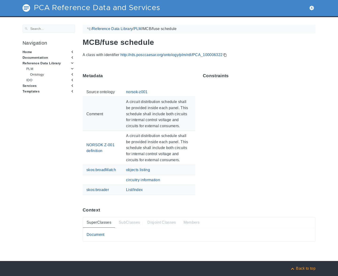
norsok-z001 (137, 92)
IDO (29, 80)
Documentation (35, 57)
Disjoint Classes (161, 222)
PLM (29, 69)
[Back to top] (302, 268)
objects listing (138, 170)
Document (95, 234)
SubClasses (129, 222)
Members (192, 222)
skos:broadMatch (101, 170)
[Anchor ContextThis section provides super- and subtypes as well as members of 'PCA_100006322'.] (103, 210)
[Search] (49, 29)
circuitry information (143, 180)
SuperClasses (99, 222)
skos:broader (97, 190)
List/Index (134, 190)
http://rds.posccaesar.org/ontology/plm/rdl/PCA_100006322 (171, 55)
